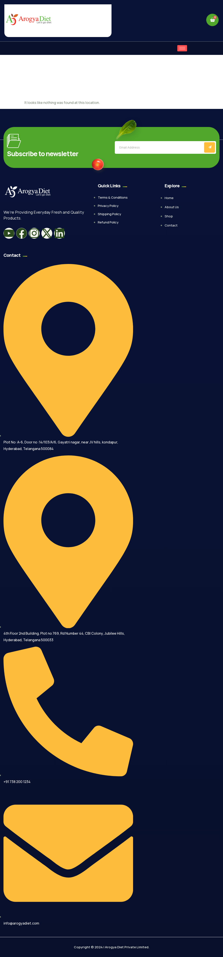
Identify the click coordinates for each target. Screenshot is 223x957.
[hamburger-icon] (182, 48)
